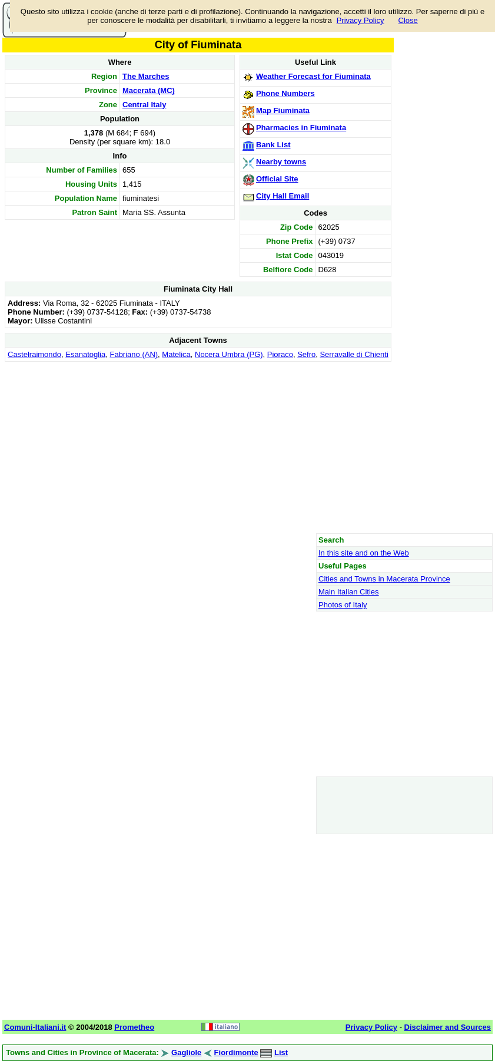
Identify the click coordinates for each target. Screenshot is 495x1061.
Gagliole (186, 1052)
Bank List (273, 144)
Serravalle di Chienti (354, 354)
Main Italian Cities (348, 591)
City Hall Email (282, 195)
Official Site (277, 178)
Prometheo (134, 1027)
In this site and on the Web (363, 552)
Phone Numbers (285, 93)
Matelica (176, 354)
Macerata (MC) (148, 90)
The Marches (145, 76)
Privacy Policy (360, 20)
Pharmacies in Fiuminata (301, 127)
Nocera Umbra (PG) (229, 354)
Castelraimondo (34, 354)
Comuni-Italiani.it (35, 1027)
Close (408, 20)
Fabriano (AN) (133, 354)
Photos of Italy (342, 604)
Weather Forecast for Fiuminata (313, 76)
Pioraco (280, 354)
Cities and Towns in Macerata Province (384, 578)
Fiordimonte (236, 1052)
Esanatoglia (85, 354)
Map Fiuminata (283, 110)
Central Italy (144, 104)
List (281, 1052)
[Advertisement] (198, 447)
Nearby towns (281, 161)
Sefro (306, 354)
